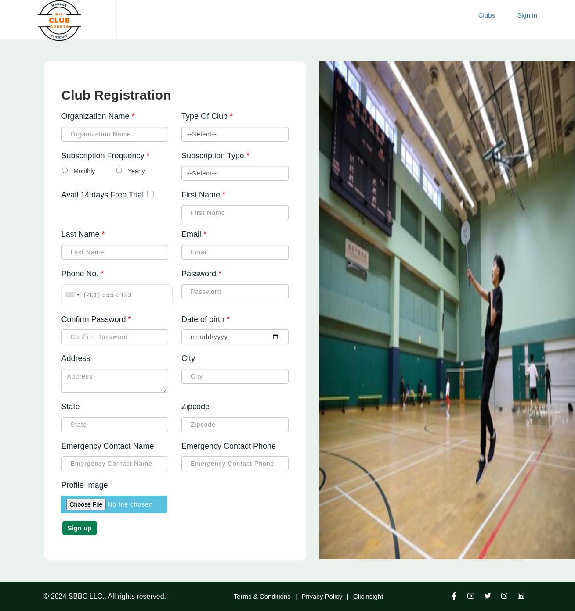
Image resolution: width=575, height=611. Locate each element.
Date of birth (205, 319)
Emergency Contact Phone (228, 446)
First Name (203, 195)
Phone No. (82, 274)
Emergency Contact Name (107, 446)
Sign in (527, 15)
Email (193, 234)
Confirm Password (96, 319)
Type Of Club (207, 116)
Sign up (80, 528)
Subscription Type (215, 156)
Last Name (83, 234)
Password (201, 274)
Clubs (486, 15)
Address (75, 358)
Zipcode (195, 406)
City (188, 358)
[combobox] (72, 295)
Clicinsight (368, 596)
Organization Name (98, 116)
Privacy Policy (321, 596)
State (70, 406)
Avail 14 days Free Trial (102, 194)
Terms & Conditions (262, 596)
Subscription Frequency (105, 156)
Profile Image (84, 485)
